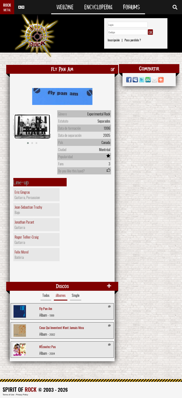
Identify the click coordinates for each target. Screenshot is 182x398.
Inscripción (114, 40)
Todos (45, 295)
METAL (7, 10)
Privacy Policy (22, 395)
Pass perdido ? (133, 40)
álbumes (61, 295)
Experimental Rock (98, 114)
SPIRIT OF (19, 389)
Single (75, 295)
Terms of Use (8, 395)
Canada (105, 142)
